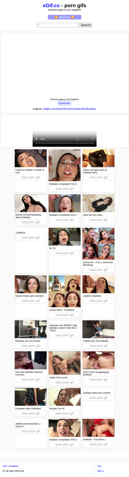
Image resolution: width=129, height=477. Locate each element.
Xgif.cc (100, 471)
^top (99, 466)
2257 (5, 466)
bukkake (64, 103)
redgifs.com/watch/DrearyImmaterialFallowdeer (69, 108)
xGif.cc (51, 5)
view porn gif (30, 177)
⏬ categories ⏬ (64, 17)
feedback (14, 466)
